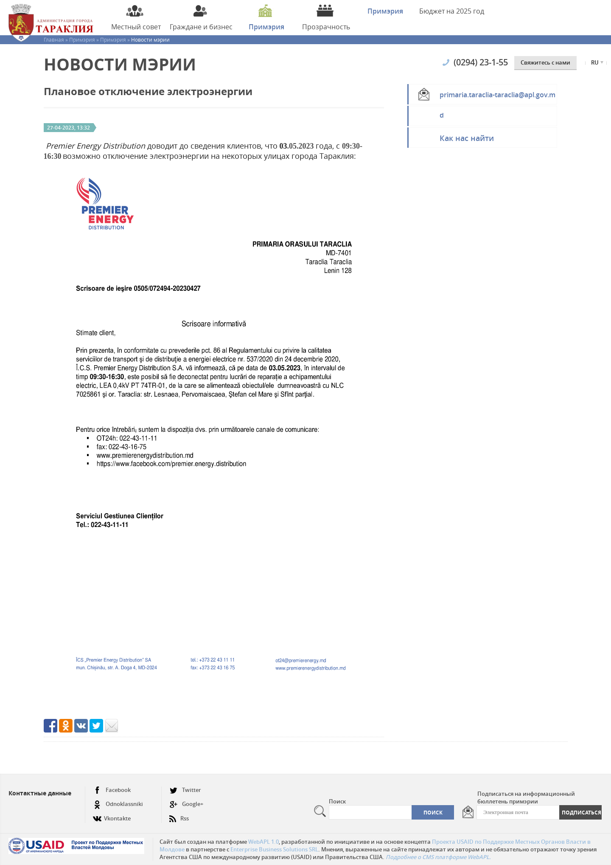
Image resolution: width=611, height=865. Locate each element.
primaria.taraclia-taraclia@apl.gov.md (497, 97)
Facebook (112, 790)
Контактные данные (39, 793)
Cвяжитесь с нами (545, 62)
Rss (179, 815)
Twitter (185, 790)
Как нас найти (467, 138)
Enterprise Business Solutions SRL (274, 849)
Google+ (186, 804)
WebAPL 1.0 (263, 841)
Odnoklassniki (118, 804)
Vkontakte (112, 815)
